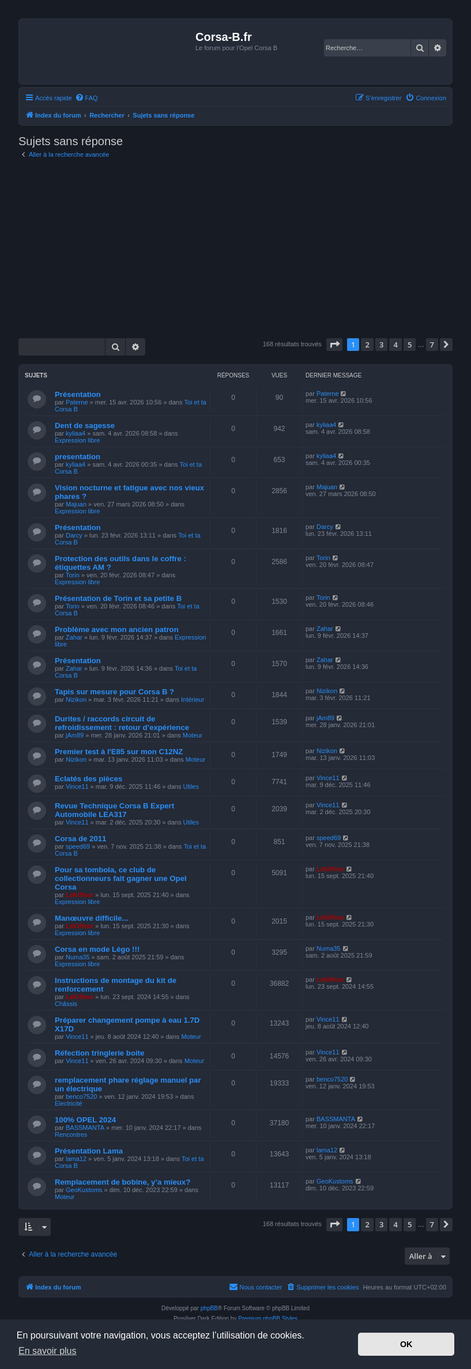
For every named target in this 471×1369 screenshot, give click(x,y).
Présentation (78, 394)
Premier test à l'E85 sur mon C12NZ (119, 751)
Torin (73, 575)
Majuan (76, 504)
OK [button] (406, 1344)
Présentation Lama (89, 1151)
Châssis (66, 1003)
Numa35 (78, 957)
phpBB (209, 1308)
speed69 (78, 846)
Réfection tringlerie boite (99, 1053)
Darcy (74, 535)
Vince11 (77, 786)
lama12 (76, 1158)
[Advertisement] (235, 249)
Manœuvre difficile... (92, 918)
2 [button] (367, 344)
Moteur (192, 735)
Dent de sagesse (85, 425)
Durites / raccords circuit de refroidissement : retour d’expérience (122, 723)
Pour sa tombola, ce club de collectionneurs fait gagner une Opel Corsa (121, 878)
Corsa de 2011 (80, 838)
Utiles (191, 786)
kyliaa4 (75, 433)
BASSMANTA (85, 1127)
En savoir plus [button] (47, 1351)
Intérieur (192, 699)
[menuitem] (86, 98)
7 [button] (432, 344)
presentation (77, 456)
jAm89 (75, 735)
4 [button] (395, 344)
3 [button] (381, 344)
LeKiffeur (79, 894)
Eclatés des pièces (88, 778)
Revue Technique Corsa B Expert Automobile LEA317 (114, 810)
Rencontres (71, 1134)
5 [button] (410, 344)
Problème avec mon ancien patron (117, 629)
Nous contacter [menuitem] (255, 1287)
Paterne (77, 402)
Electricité (68, 1103)
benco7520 (81, 1096)
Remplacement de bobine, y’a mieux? (122, 1182)
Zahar (74, 637)
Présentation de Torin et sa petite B (118, 598)
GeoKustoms (84, 1189)
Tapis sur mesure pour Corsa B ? (114, 691)
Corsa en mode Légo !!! (97, 949)
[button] (334, 344)
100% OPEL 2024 (85, 1119)
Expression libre (77, 440)
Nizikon (76, 699)
